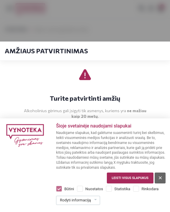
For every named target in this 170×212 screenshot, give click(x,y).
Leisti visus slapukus (130, 178)
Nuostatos (94, 189)
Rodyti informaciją (75, 200)
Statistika (122, 189)
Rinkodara (149, 189)
